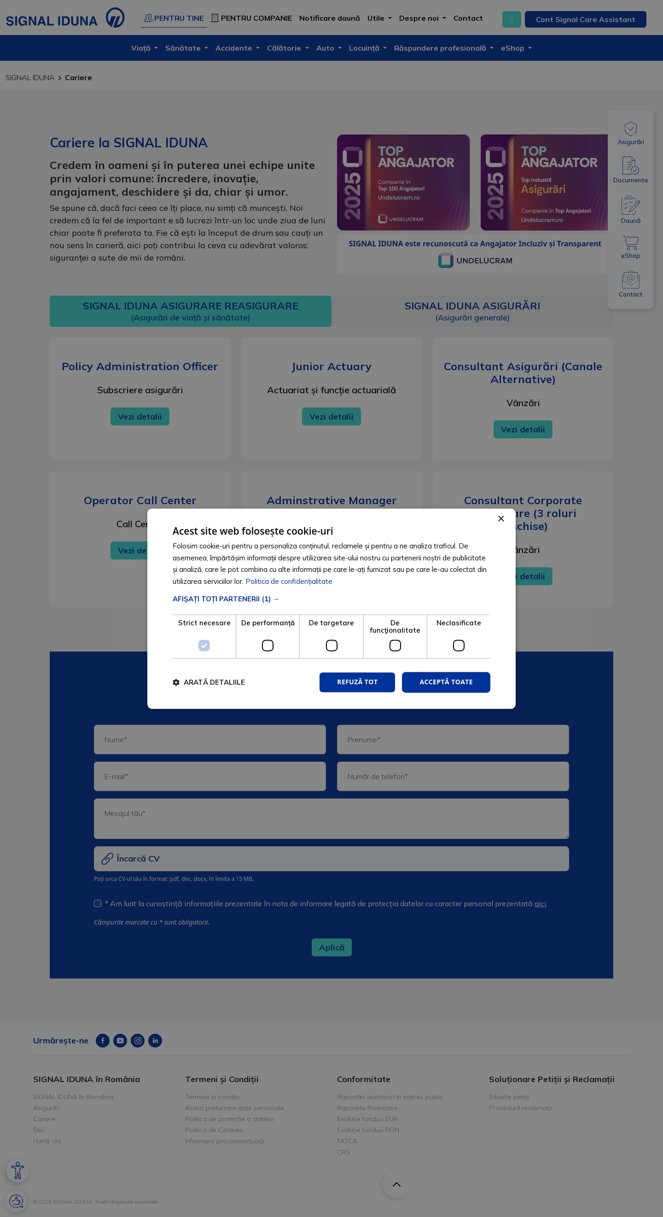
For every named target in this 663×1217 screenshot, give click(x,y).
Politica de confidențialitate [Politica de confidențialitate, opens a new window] (288, 581)
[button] (331, 598)
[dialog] (331, 608)
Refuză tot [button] (357, 681)
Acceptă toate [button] (446, 681)
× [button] (500, 519)
